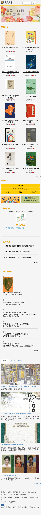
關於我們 (3, 497)
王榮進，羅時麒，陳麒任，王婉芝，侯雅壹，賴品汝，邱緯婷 (20, 315)
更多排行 (36, 351)
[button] (4, 15)
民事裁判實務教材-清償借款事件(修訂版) (16, 334)
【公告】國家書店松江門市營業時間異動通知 (17, 257)
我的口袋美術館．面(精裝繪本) (12, 293)
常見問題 (10, 497)
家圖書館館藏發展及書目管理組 (13, 346)
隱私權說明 (24, 497)
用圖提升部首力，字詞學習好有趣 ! (15, 228)
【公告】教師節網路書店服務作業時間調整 (16, 252)
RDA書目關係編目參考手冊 (11, 344)
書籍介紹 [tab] (5, 361)
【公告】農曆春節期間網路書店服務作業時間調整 (18, 246)
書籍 (7, 192)
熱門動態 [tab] (20, 361)
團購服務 (20, 185)
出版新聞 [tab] (12, 361)
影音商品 (33, 192)
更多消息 (35, 262)
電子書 (20, 192)
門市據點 (31, 497)
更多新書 (38, 177)
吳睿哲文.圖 (6, 295)
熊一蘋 (5, 326)
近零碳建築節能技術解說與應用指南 (14, 312)
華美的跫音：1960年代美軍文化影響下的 (16, 324)
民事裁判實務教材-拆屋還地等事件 (14, 302)
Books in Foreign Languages (20, 189)
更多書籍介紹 (37, 483)
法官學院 (6, 304)
